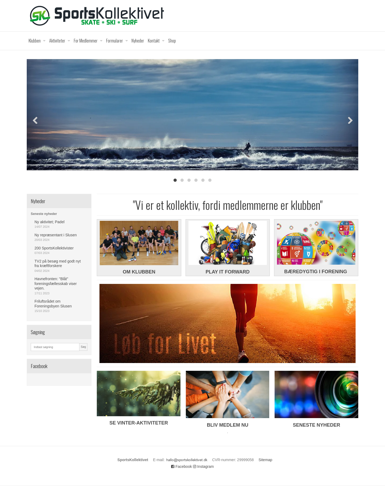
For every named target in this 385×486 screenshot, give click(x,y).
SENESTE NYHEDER (316, 425)
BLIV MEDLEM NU (227, 425)
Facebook (181, 466)
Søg (83, 346)
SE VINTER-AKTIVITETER (138, 423)
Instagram (203, 466)
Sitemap (265, 460)
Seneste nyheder (44, 214)
